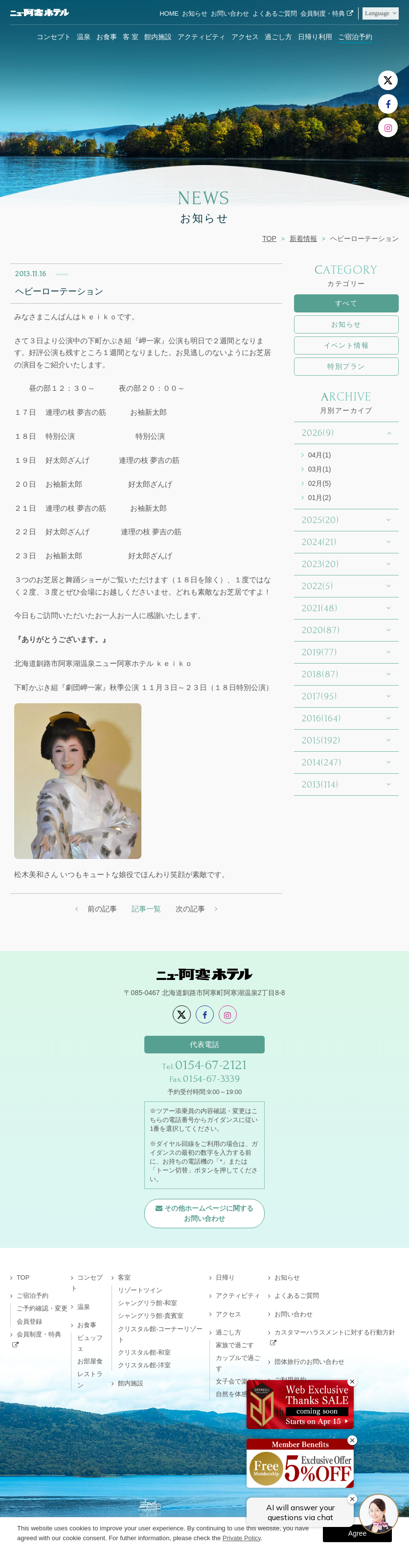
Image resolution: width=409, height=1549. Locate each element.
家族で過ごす (235, 1345)
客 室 (130, 37)
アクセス (245, 37)
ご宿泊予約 (355, 37)
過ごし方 (278, 37)
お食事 (106, 37)
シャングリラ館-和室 (147, 1303)
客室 (124, 1277)
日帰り (225, 1277)
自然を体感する (238, 1394)
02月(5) (319, 483)
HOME (169, 13)
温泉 (84, 37)
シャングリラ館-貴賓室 (150, 1315)
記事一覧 (146, 909)
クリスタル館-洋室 (144, 1365)
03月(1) (319, 469)
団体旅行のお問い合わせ (309, 1361)
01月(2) (319, 497)
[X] (388, 80)
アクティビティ (202, 37)
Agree (357, 1533)
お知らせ (194, 13)
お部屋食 (90, 1361)
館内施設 (158, 37)
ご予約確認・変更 (42, 1308)
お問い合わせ (230, 13)
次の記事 (190, 909)
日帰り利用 (315, 37)
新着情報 (303, 238)
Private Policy (242, 1538)
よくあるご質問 (274, 13)
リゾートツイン (140, 1290)
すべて (346, 303)
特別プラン (346, 366)
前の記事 (102, 909)
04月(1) (319, 455)
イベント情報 (346, 345)
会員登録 (29, 1321)
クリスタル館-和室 (144, 1352)
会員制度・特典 (322, 13)
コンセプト (54, 37)
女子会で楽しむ (238, 1381)
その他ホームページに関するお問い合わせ (208, 1213)
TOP (269, 238)
